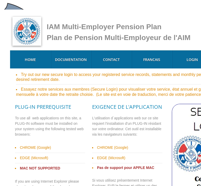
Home (30, 59)
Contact (111, 59)
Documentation (71, 59)
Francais (151, 59)
